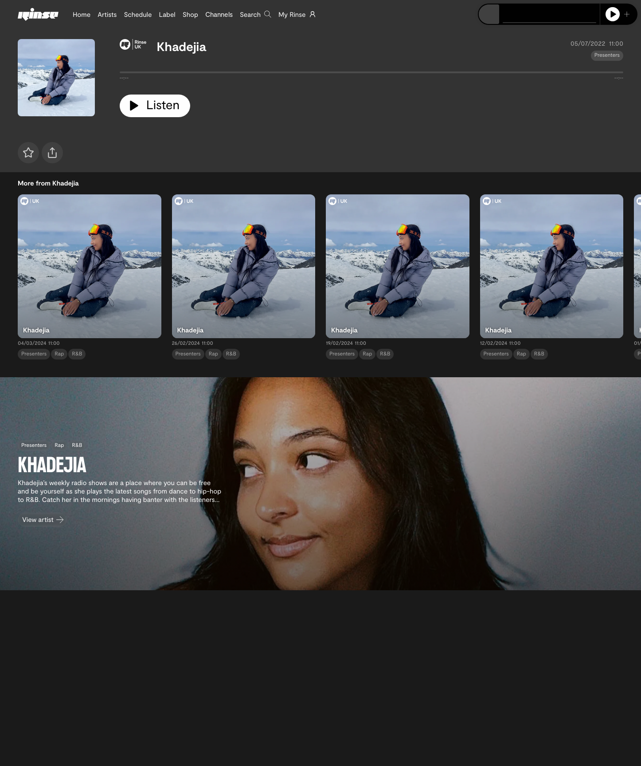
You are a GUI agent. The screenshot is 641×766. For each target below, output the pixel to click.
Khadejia (181, 46)
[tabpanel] (371, 74)
